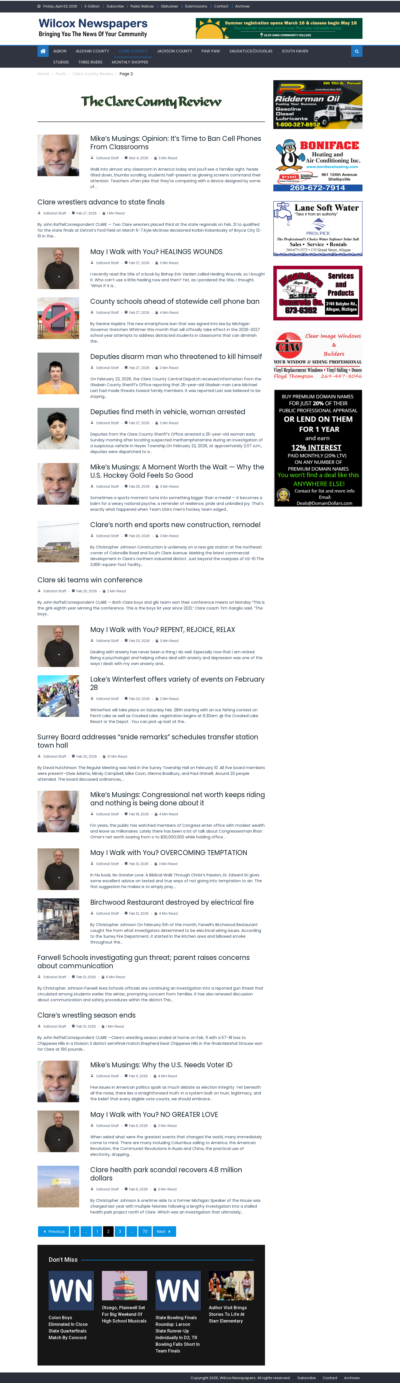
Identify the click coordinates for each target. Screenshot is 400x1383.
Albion (59, 51)
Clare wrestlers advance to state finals (101, 201)
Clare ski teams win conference (90, 579)
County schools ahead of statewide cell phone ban (175, 301)
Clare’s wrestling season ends (87, 1015)
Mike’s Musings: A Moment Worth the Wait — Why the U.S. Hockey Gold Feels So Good (177, 471)
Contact (221, 6)
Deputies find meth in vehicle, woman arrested (167, 411)
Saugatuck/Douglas (250, 51)
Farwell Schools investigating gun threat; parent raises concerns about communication (144, 961)
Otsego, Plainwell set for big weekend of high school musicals (124, 1313)
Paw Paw (211, 51)
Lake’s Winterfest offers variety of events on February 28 (177, 683)
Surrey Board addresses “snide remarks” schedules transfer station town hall (148, 741)
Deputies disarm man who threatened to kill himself (176, 356)
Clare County (133, 51)
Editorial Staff (107, 157)
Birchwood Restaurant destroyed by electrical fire (172, 902)
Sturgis (61, 61)
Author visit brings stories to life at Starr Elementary (228, 1313)
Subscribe (115, 6)
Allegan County (92, 51)
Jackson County (174, 51)
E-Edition (92, 6)
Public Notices (142, 6)
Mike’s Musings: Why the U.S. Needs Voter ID (161, 1064)
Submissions (196, 6)
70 (145, 1231)
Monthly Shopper (130, 61)
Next (164, 1231)
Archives (242, 6)
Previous (53, 1231)
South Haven (295, 51)
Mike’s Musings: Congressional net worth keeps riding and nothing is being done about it (177, 798)
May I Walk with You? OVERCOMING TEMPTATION (168, 852)
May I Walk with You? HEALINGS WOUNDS (156, 251)
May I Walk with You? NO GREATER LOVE (154, 1114)
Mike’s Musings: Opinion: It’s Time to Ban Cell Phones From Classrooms (175, 142)
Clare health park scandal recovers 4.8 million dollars (166, 1173)
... (86, 1231)
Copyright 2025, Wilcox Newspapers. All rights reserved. (241, 1377)
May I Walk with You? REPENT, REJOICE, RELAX (162, 629)
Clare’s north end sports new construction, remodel (175, 524)
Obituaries (169, 6)
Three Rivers (90, 61)
